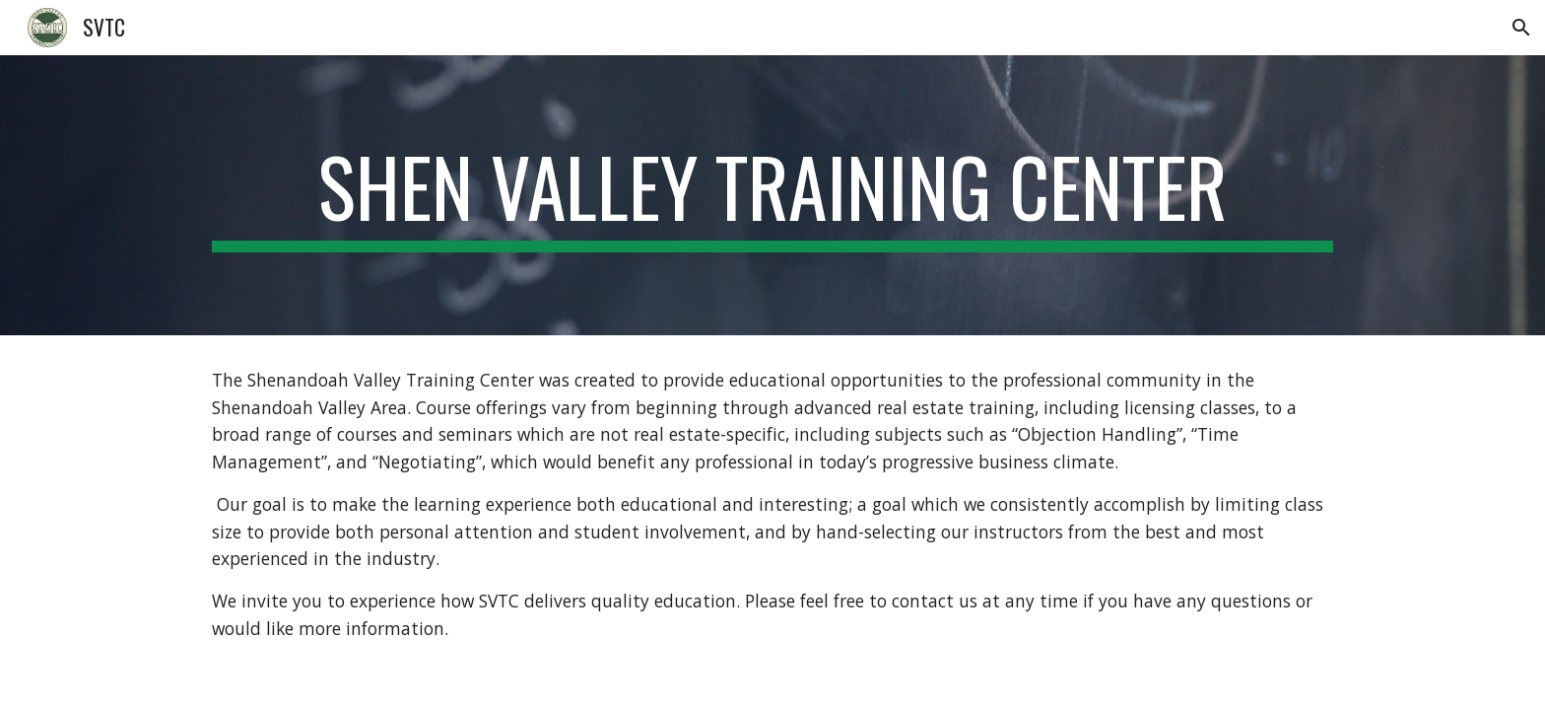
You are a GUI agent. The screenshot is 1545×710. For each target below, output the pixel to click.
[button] (1521, 27)
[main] (772, 195)
